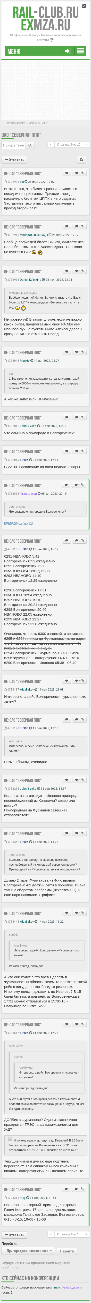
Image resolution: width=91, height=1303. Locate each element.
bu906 (24, 460)
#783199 (11, 728)
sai (22, 182)
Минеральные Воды (34, 235)
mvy (22, 1198)
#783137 (11, 689)
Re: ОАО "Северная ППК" (23, 173)
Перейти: (9, 1243)
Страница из (68, 144)
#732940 (11, 235)
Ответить (14, 160)
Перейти (67, 1251)
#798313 (11, 1198)
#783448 (11, 921)
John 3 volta (28, 426)
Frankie (25, 360)
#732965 (11, 279)
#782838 (11, 493)
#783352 (11, 842)
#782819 (11, 460)
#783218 (11, 788)
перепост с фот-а (18, 522)
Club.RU (45, 12)
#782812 (11, 426)
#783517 (11, 1033)
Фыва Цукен (28, 493)
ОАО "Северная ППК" (21, 135)
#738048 (11, 360)
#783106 (11, 549)
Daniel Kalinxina (30, 279)
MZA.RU (45, 25)
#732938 (11, 182)
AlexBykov (27, 689)
